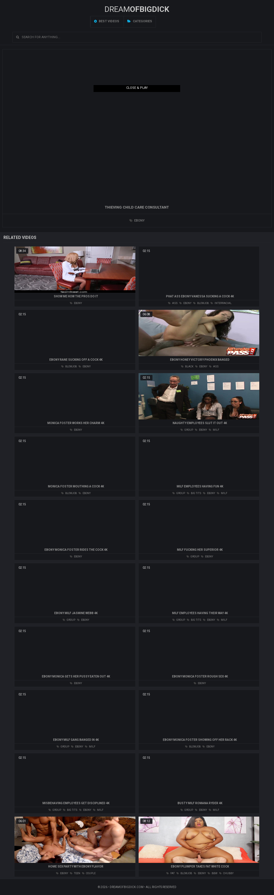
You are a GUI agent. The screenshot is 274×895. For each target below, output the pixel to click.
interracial (221, 303)
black (187, 366)
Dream (137, 9)
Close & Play (137, 88)
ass (173, 303)
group (186, 429)
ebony (137, 220)
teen (75, 873)
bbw (212, 873)
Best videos (106, 21)
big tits (194, 493)
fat (170, 873)
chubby (226, 873)
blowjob (201, 303)
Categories (139, 21)
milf (214, 429)
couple (89, 873)
